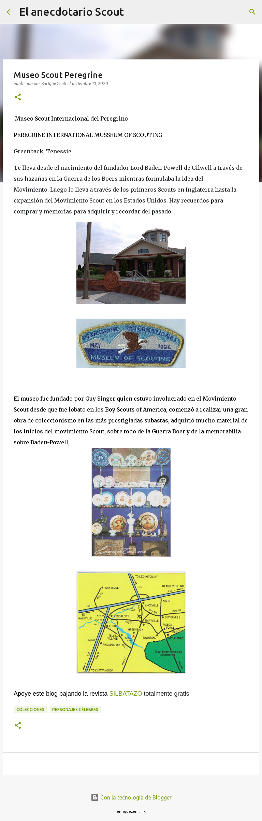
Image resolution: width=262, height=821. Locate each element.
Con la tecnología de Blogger (131, 797)
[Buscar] (133, 12)
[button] (18, 97)
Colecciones (30, 709)
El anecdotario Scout (71, 11)
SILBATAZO (125, 693)
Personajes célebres (75, 709)
